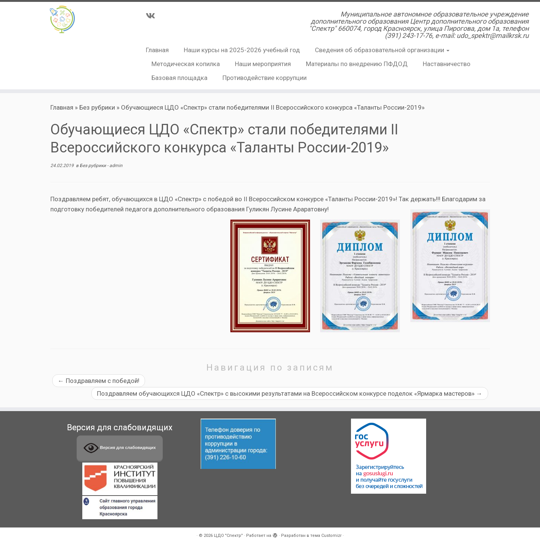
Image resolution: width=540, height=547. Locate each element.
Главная (157, 50)
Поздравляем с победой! (98, 380)
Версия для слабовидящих (119, 448)
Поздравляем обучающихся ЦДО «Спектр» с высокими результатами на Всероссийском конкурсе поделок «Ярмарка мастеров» (290, 393)
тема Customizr (326, 535)
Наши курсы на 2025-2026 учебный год (242, 50)
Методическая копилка (185, 64)
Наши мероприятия (263, 64)
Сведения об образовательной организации (382, 50)
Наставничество (446, 64)
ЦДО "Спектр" (228, 535)
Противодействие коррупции (264, 77)
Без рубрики (97, 107)
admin (116, 165)
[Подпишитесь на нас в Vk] (153, 16)
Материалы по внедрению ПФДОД (357, 64)
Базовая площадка (179, 77)
